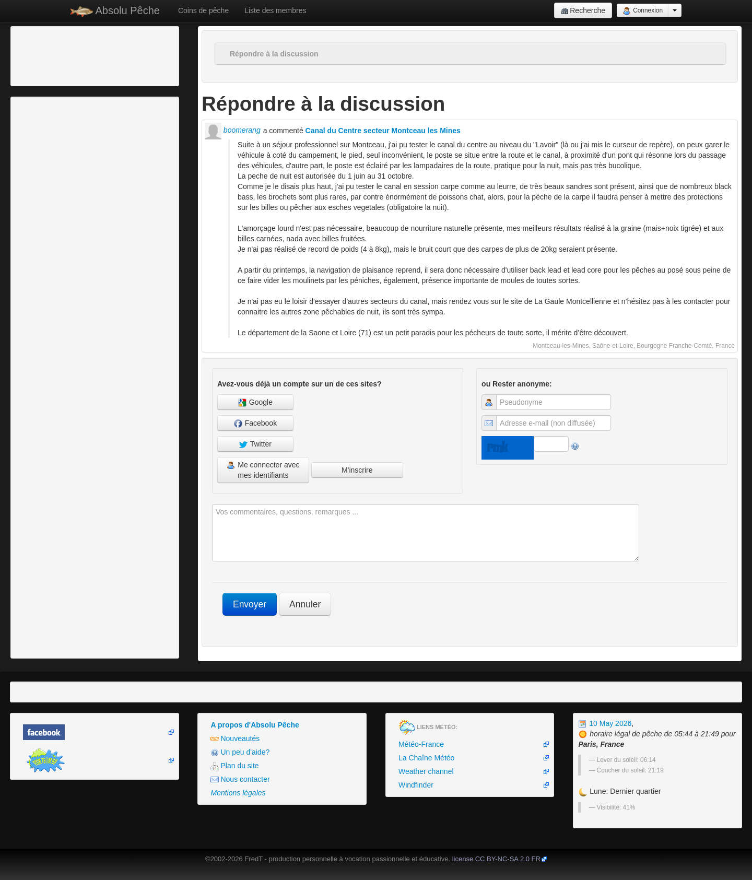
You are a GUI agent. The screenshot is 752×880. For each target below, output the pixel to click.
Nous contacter (239, 779)
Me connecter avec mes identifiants (263, 470)
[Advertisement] (71, 54)
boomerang (233, 130)
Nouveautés (235, 738)
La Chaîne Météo (426, 758)
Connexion (642, 11)
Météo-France (421, 744)
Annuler (305, 604)
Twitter (255, 444)
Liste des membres (275, 10)
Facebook (255, 423)
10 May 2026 (604, 723)
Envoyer (249, 604)
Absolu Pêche (115, 11)
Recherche (583, 10)
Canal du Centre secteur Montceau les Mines (383, 130)
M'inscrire (357, 470)
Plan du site (234, 765)
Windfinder (415, 785)
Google (255, 402)
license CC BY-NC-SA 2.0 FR (496, 859)
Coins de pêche (203, 10)
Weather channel (426, 771)
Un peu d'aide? (239, 752)
